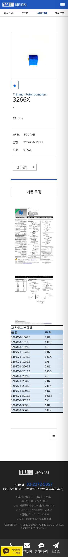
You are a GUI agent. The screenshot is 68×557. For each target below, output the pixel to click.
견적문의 (59, 13)
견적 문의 (22, 167)
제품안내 (42, 13)
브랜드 (25, 13)
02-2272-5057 (39, 484)
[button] (15, 85)
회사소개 (8, 13)
